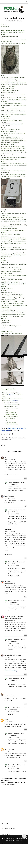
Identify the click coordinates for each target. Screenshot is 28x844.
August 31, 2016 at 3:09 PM (10, 751)
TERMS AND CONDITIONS (8, 828)
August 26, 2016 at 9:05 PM (13, 737)
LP (5, 457)
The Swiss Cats (8, 581)
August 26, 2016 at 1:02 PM (10, 498)
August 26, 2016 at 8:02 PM (13, 711)
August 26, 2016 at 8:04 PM (13, 604)
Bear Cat (8, 438)
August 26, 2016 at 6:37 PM (10, 657)
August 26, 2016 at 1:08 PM (10, 531)
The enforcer (15, 400)
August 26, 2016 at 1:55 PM (13, 513)
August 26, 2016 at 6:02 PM (10, 620)
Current (14, 438)
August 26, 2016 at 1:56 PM (13, 565)
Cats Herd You (8, 694)
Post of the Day (6, 439)
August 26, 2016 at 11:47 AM (10, 459)
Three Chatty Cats (9, 749)
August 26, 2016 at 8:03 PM (13, 682)
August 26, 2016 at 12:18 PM (13, 486)
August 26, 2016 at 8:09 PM (10, 721)
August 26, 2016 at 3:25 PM (10, 583)
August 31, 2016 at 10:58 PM (13, 768)
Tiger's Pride (12, 394)
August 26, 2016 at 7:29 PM (10, 695)
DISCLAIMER (4, 823)
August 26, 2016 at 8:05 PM (13, 643)
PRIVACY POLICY (6, 834)
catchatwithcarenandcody (11, 670)
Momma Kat (22, 438)
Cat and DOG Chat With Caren (13, 655)
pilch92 (6, 719)
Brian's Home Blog (9, 496)
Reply (25, 478)
